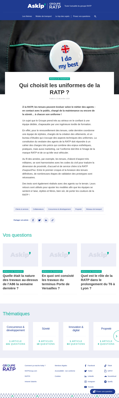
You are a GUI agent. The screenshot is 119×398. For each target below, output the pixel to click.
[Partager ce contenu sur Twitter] (39, 220)
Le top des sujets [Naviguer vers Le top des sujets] (62, 16)
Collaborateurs (38, 209)
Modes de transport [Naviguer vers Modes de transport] (44, 16)
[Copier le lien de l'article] (52, 220)
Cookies (58, 376)
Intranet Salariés (31, 381)
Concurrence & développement (59, 209)
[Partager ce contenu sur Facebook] (33, 220)
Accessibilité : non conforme (65, 371)
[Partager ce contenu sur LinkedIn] (46, 220)
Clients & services (21, 209)
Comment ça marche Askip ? (35, 365)
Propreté (78, 209)
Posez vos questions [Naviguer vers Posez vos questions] (81, 16)
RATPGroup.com (31, 371)
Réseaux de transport (59, 79)
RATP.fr (27, 376)
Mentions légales (61, 365)
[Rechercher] (95, 17)
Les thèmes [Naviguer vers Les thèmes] (27, 16)
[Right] (116, 336)
